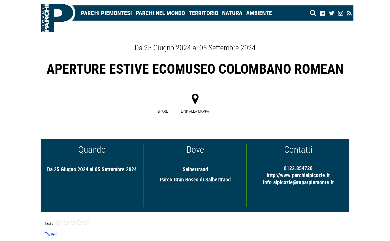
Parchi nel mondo (160, 13)
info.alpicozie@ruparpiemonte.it (298, 182)
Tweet (51, 234)
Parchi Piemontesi (106, 13)
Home (60, 13)
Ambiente (259, 13)
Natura (232, 13)
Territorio (203, 13)
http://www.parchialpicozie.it (298, 175)
